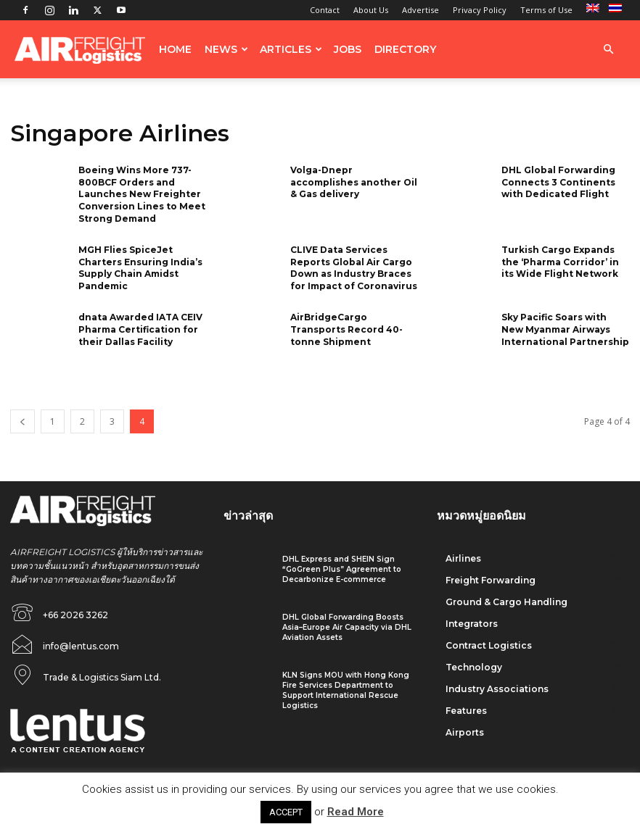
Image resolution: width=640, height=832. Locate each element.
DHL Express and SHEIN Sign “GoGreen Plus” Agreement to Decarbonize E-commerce (341, 569)
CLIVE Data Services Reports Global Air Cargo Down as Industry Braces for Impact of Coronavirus (353, 267)
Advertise (420, 9)
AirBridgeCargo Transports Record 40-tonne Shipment (346, 329)
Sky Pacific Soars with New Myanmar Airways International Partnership (565, 329)
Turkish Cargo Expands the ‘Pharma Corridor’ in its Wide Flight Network (560, 262)
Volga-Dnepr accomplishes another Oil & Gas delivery (353, 182)
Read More (355, 811)
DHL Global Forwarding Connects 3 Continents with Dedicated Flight (558, 182)
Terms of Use (546, 9)
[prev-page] (22, 421)
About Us (370, 9)
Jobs (347, 49)
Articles (291, 49)
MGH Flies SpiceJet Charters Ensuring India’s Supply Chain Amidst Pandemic (140, 267)
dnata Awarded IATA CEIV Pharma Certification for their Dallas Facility (140, 329)
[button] (608, 50)
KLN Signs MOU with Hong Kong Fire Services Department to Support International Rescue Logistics (345, 690)
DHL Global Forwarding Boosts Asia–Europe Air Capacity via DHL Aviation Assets (346, 627)
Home (175, 49)
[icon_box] (64, 642)
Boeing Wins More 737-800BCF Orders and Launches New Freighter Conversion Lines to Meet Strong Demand (141, 194)
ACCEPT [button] (286, 812)
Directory (405, 49)
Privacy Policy (479, 9)
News (226, 49)
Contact (325, 9)
